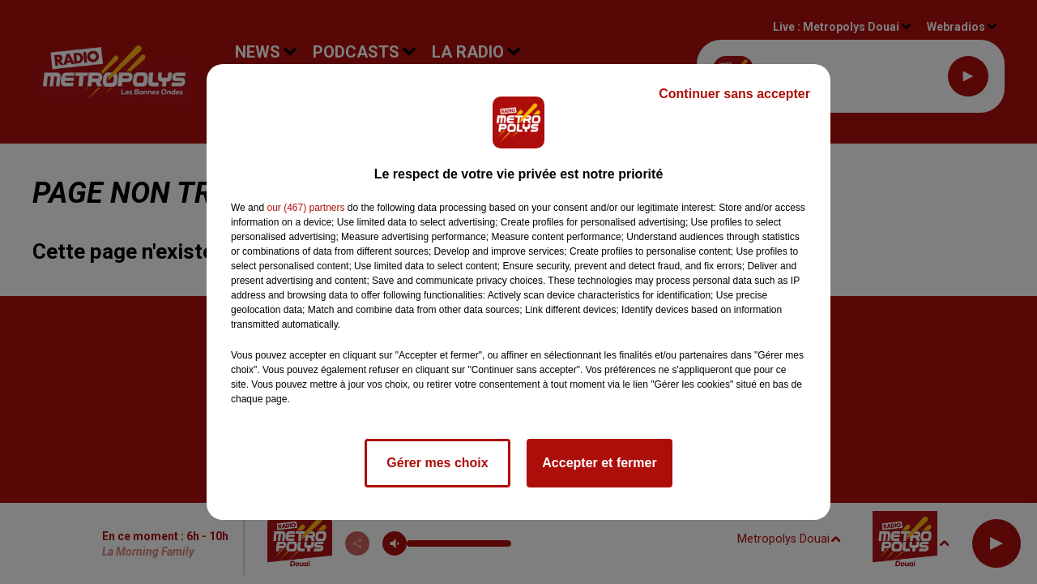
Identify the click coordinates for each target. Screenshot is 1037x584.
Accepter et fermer (599, 463)
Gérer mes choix (437, 463)
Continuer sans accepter (734, 94)
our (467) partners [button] (305, 207)
